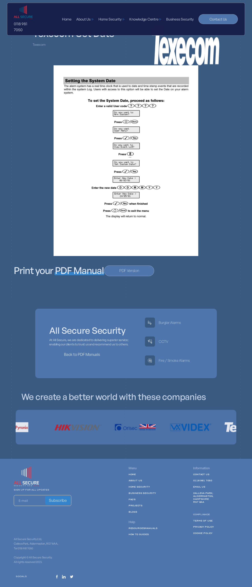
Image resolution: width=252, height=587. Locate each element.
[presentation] (44, 517)
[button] (85, 19)
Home (66, 19)
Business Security (180, 19)
